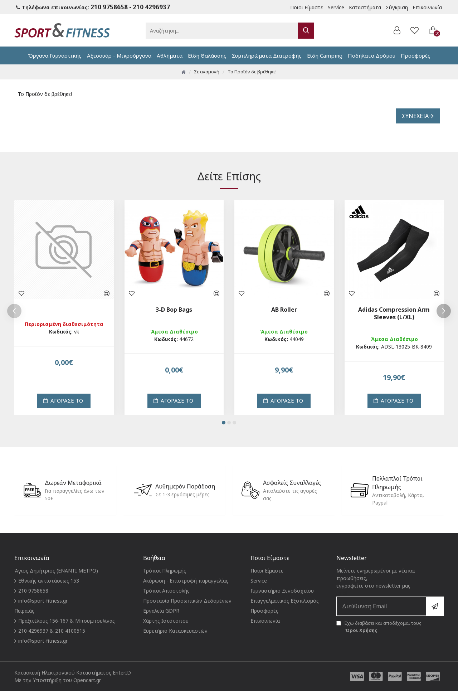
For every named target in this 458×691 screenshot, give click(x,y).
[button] (14, 311)
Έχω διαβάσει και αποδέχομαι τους (379, 627)
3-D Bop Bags (174, 309)
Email (390, 602)
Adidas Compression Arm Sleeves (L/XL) (394, 313)
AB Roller (284, 309)
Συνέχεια (415, 116)
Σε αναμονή (206, 71)
